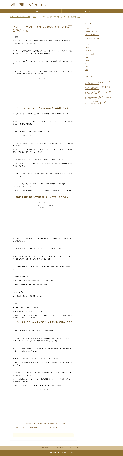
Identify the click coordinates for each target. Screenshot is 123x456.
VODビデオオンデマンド (93, 38)
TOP (20, 17)
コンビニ (88, 51)
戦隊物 (87, 60)
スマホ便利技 (89, 57)
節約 (86, 67)
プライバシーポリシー (75, 448)
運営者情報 (45, 448)
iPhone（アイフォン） (92, 35)
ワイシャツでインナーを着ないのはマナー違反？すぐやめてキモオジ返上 (48, 423)
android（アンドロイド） (93, 32)
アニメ (87, 41)
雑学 (86, 70)
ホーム (36, 11)
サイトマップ (87, 11)
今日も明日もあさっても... (28, 4)
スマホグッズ (89, 54)
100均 (87, 28)
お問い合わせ (59, 448)
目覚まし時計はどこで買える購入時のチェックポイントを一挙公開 (36, 427)
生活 (16, 37)
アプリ (87, 44)
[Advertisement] (43, 92)
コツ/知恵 (88, 48)
